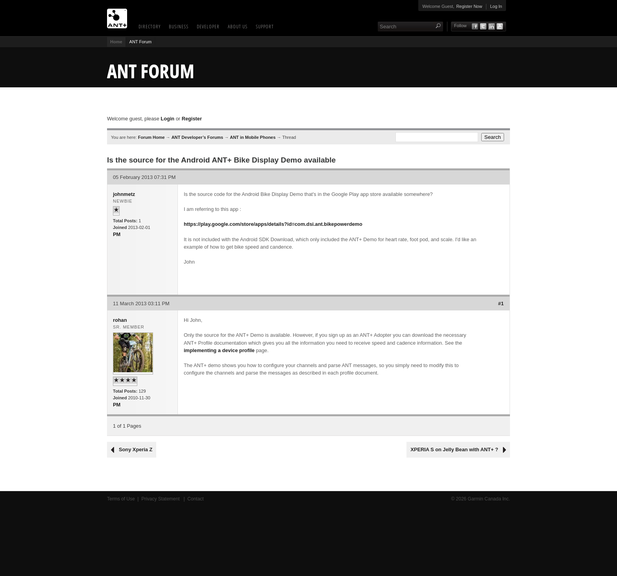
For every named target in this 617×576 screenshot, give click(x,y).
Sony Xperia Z (135, 449)
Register (192, 119)
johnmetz (124, 194)
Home (116, 41)
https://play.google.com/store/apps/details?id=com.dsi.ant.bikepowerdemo (273, 224)
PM (116, 234)
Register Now (469, 6)
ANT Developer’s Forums (197, 137)
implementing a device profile (219, 350)
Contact (195, 499)
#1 (501, 303)
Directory (150, 26)
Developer (208, 26)
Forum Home (151, 137)
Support (265, 26)
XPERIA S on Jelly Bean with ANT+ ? (454, 449)
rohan (120, 320)
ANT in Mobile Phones (252, 137)
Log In (496, 6)
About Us (238, 26)
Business (178, 26)
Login (167, 119)
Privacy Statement (161, 499)
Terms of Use (121, 499)
